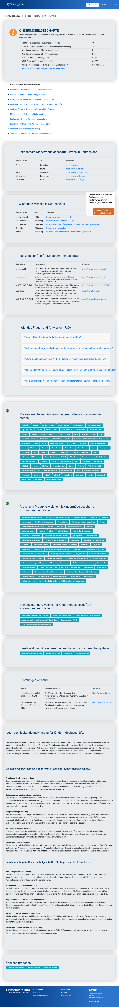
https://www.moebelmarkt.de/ (94, 269)
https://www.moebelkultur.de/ (94, 277)
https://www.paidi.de (74, 165)
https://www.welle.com (75, 176)
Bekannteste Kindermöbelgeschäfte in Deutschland (31, 90)
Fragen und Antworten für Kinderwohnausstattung (30, 124)
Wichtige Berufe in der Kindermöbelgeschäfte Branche (32, 109)
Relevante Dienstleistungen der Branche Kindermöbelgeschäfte (36, 104)
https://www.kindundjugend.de (59, 217)
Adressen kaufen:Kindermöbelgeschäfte (105, 211)
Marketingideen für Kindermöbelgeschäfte (27, 114)
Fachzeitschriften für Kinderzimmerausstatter (29, 119)
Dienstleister (66, 995)
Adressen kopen (94, 1001)
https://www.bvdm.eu (101, 693)
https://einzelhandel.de (101, 702)
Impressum (113, 5)
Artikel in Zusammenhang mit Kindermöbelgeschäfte (32, 99)
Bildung (36, 992)
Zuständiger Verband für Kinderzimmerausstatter (30, 134)
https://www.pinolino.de (75, 169)
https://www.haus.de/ (91, 291)
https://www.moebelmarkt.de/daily (96, 285)
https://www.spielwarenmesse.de (60, 221)
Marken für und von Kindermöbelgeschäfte (27, 94)
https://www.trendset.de (56, 228)
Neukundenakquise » (14, 16)
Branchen (92, 5)
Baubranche (38, 990)
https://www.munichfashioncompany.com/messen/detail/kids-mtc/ (74, 224)
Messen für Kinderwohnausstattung (25, 129)
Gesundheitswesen (41, 995)
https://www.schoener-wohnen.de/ (96, 299)
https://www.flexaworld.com (77, 172)
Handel (64, 992)
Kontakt (103, 5)
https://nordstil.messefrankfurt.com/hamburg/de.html (68, 232)
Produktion (65, 990)
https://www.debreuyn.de (76, 180)
